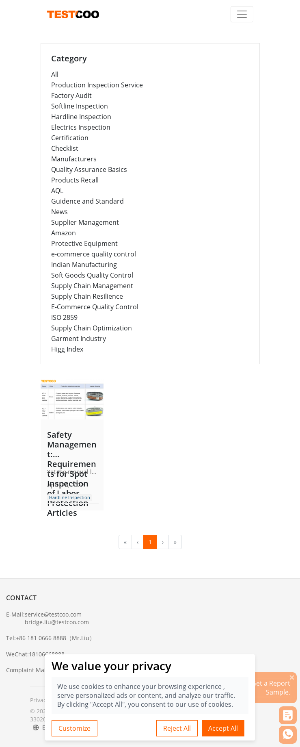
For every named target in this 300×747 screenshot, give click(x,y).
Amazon (63, 232)
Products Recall (75, 180)
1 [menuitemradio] (150, 542)
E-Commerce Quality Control (94, 306)
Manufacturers (74, 158)
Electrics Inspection (80, 127)
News (59, 211)
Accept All (223, 728)
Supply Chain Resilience (87, 296)
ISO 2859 (64, 317)
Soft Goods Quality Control (92, 275)
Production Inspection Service (97, 84)
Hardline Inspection (81, 116)
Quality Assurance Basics (89, 169)
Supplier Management (85, 222)
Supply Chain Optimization (91, 328)
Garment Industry (78, 338)
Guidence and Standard (87, 201)
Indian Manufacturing (84, 264)
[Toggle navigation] (242, 14)
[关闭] (292, 677)
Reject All (177, 728)
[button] (288, 715)
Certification (69, 137)
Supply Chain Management (92, 285)
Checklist (64, 148)
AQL (57, 190)
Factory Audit (71, 95)
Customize (74, 728)
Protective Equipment (84, 243)
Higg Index (67, 349)
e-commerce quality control (93, 254)
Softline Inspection (79, 106)
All (54, 74)
